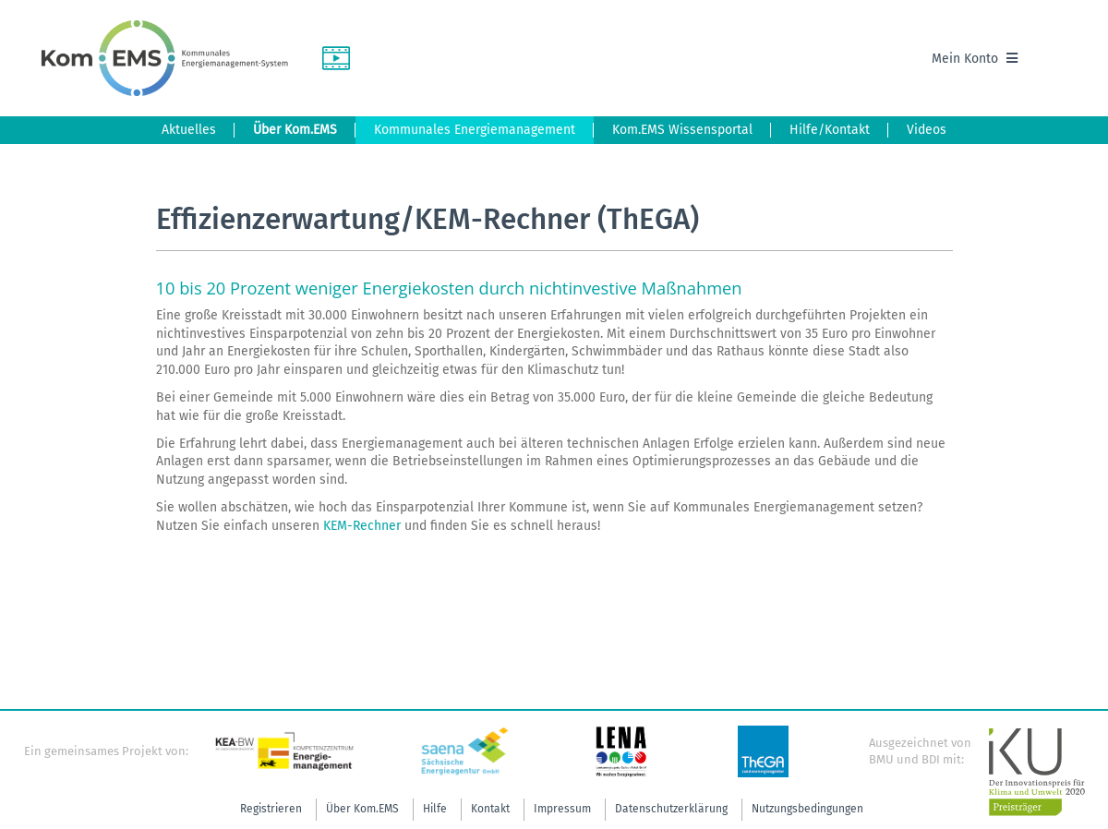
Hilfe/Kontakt (829, 130)
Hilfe (435, 808)
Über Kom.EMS (295, 130)
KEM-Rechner (362, 526)
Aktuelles (189, 130)
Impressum (562, 808)
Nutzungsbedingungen (807, 808)
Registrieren (271, 808)
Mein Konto (975, 58)
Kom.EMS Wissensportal (682, 130)
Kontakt (490, 808)
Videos (926, 130)
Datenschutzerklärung (671, 808)
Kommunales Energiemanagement (474, 130)
